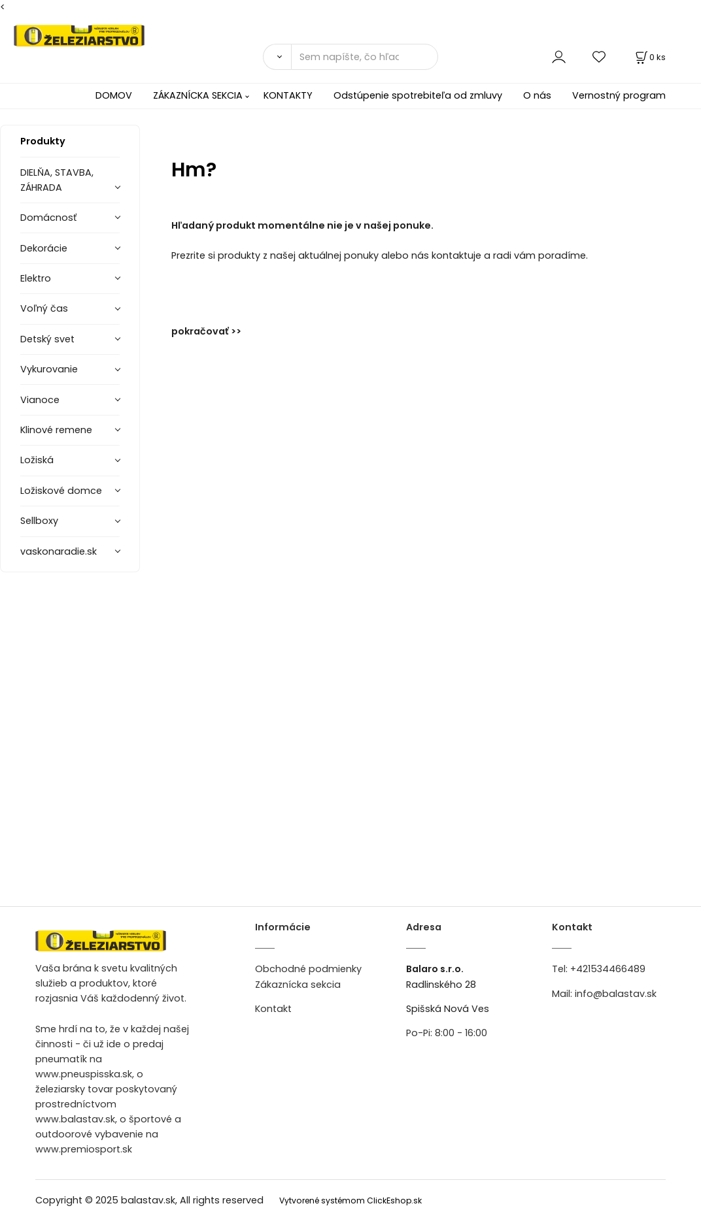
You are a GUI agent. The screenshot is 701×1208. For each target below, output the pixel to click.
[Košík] (649, 57)
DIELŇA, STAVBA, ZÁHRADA (57, 180)
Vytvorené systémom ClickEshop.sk (350, 1200)
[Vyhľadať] (277, 57)
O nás (537, 95)
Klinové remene (56, 429)
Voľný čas (44, 308)
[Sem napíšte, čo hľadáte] (364, 57)
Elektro (35, 278)
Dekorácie (43, 248)
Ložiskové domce (61, 490)
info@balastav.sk (616, 993)
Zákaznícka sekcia (298, 984)
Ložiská (37, 459)
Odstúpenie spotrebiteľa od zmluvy (417, 95)
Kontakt (273, 1008)
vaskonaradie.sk (58, 551)
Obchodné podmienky (308, 968)
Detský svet (47, 339)
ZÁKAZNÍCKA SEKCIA (198, 95)
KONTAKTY (288, 95)
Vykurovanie (49, 369)
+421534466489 (607, 968)
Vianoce (40, 399)
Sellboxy (39, 520)
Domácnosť (48, 217)
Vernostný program (619, 95)
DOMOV (113, 95)
